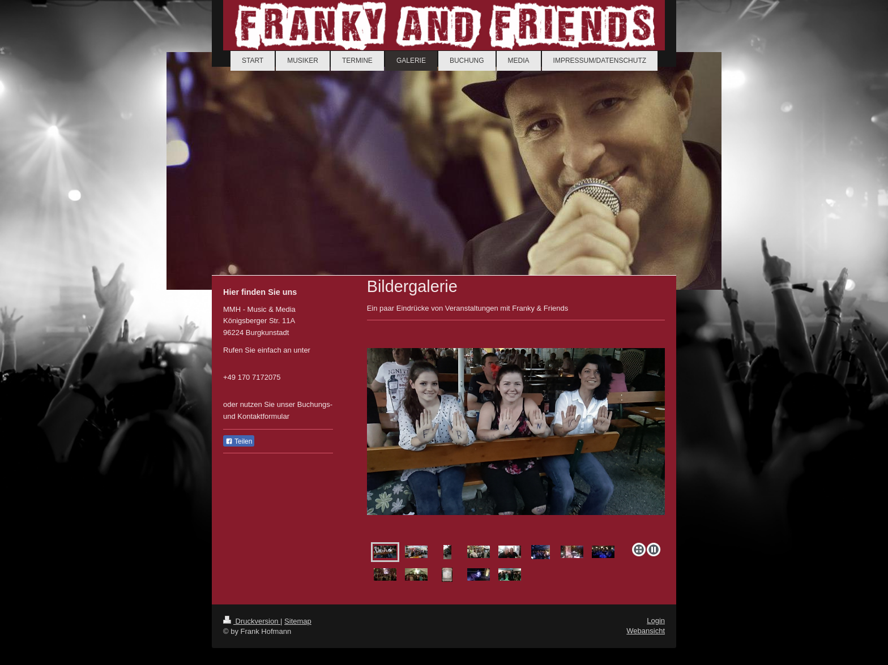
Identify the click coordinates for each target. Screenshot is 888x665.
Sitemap (297, 621)
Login (656, 620)
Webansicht (645, 631)
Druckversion (251, 621)
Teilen (238, 441)
